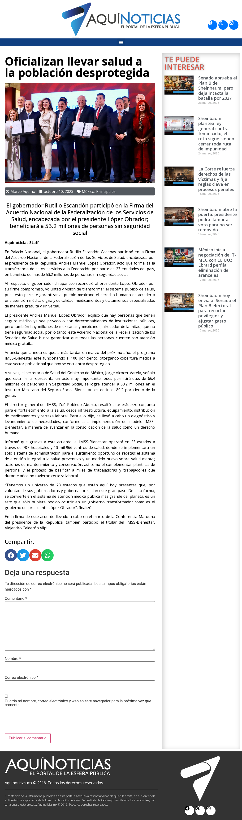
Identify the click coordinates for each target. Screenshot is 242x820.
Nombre (13, 659)
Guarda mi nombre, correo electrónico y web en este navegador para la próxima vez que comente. (78, 703)
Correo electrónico (21, 677)
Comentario (16, 599)
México (88, 191)
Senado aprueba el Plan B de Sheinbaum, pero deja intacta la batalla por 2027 (217, 88)
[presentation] (41, 721)
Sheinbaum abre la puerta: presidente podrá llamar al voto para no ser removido (217, 219)
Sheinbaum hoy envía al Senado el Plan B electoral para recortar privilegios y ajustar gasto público (217, 311)
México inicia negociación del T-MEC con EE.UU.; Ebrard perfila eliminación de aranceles (217, 262)
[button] (121, 42)
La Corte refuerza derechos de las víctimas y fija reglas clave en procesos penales (216, 179)
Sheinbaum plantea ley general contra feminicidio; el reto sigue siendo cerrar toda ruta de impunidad (216, 134)
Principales (106, 191)
